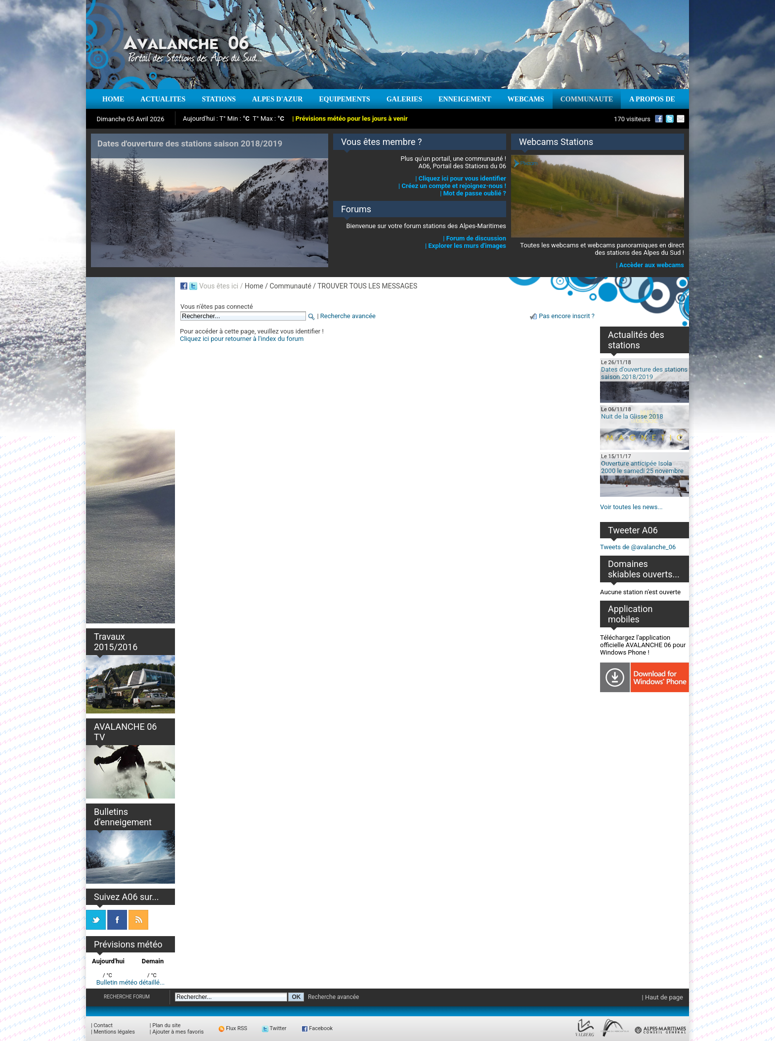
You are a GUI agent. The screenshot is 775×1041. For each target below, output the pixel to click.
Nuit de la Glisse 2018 (632, 416)
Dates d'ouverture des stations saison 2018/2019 (644, 373)
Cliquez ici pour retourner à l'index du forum (241, 338)
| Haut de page (662, 997)
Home (254, 286)
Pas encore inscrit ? (567, 316)
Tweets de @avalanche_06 (638, 547)
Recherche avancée (348, 316)
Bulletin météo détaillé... (130, 982)
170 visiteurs (632, 119)
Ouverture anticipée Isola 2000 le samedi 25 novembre (642, 467)
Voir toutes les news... (631, 507)
